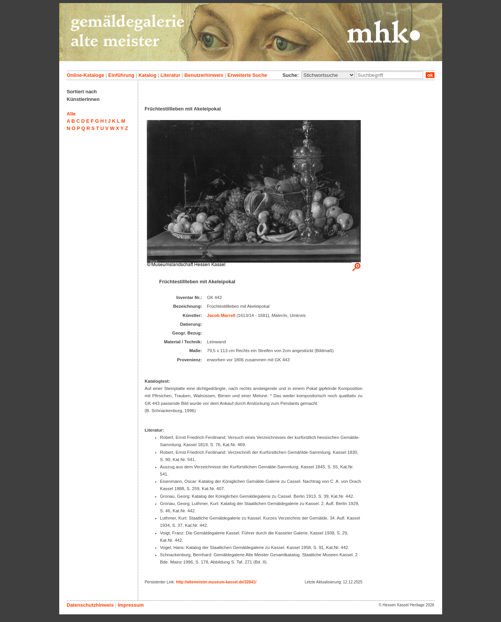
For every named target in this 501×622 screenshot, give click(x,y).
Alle (71, 114)
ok (430, 75)
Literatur (170, 75)
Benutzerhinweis (204, 75)
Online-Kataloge (85, 75)
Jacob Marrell (221, 315)
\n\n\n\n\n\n (328, 75)
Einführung (121, 75)
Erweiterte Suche (247, 75)
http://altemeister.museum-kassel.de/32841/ (216, 582)
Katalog (147, 75)
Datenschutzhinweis (90, 605)
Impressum (131, 605)
